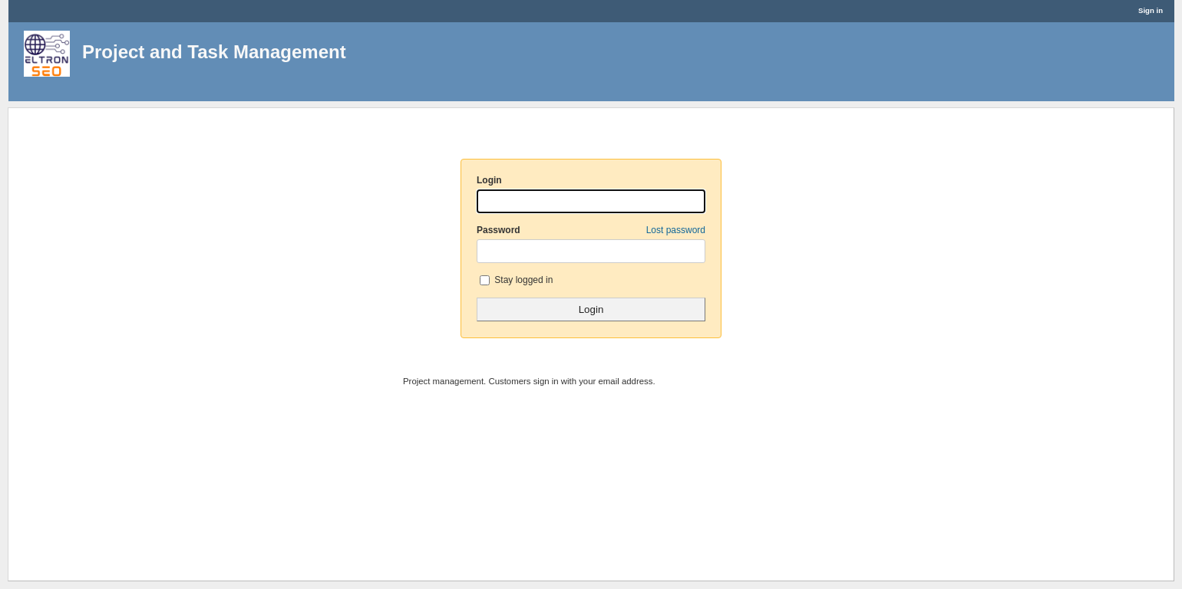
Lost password (675, 230)
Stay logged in (516, 280)
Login (489, 180)
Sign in (1150, 10)
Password (591, 230)
